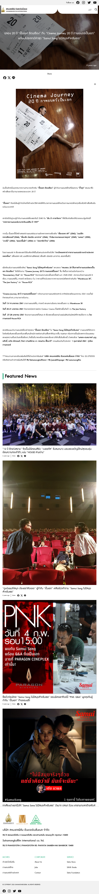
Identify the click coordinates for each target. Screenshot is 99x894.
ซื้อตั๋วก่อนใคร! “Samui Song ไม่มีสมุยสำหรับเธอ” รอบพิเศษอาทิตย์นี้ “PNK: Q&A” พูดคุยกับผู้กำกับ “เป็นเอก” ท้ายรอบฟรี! (48, 698)
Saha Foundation (73, 872)
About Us (38, 862)
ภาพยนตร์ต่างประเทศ (11, 872)
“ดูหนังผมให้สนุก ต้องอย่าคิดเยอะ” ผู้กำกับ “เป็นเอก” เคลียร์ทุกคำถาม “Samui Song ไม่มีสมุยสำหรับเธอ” (47, 590)
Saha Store (71, 862)
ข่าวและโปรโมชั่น (9, 862)
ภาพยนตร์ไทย (8, 867)
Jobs (36, 867)
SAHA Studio (72, 867)
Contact (38, 872)
